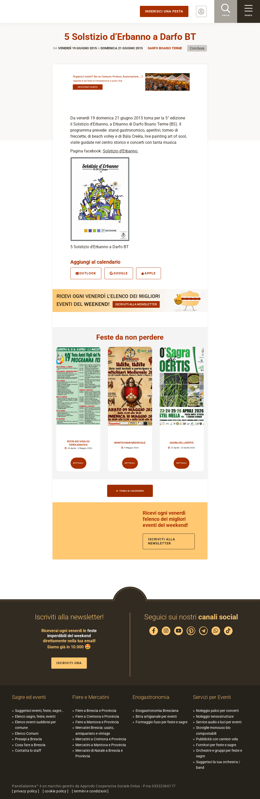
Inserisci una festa (164, 11)
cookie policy (56, 791)
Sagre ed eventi (29, 697)
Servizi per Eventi (212, 697)
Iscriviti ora (69, 663)
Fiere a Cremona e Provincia (97, 716)
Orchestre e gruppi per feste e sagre (219, 753)
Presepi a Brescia (28, 739)
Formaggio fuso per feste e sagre (161, 722)
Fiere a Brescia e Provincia (95, 711)
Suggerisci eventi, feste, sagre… (39, 711)
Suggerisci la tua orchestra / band (218, 765)
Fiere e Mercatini (90, 697)
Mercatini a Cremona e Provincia (100, 739)
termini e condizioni (90, 791)
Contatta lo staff (28, 750)
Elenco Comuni (26, 733)
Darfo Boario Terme (165, 48)
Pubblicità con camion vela (217, 739)
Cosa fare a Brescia (30, 745)
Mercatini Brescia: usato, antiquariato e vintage (94, 730)
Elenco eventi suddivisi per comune (35, 725)
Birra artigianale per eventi (156, 716)
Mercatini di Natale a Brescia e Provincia (99, 753)
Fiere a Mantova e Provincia (97, 722)
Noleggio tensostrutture (215, 716)
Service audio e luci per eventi (218, 722)
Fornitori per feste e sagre (216, 745)
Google (119, 273)
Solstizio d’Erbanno (120, 151)
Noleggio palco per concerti (217, 711)
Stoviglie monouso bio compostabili (213, 730)
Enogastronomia (151, 697)
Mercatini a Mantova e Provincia (100, 745)
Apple (148, 273)
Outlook (86, 273)
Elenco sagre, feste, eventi (35, 716)
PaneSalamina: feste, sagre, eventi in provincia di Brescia (39, 11)
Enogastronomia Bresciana (157, 711)
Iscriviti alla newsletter (161, 541)
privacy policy (25, 791)
